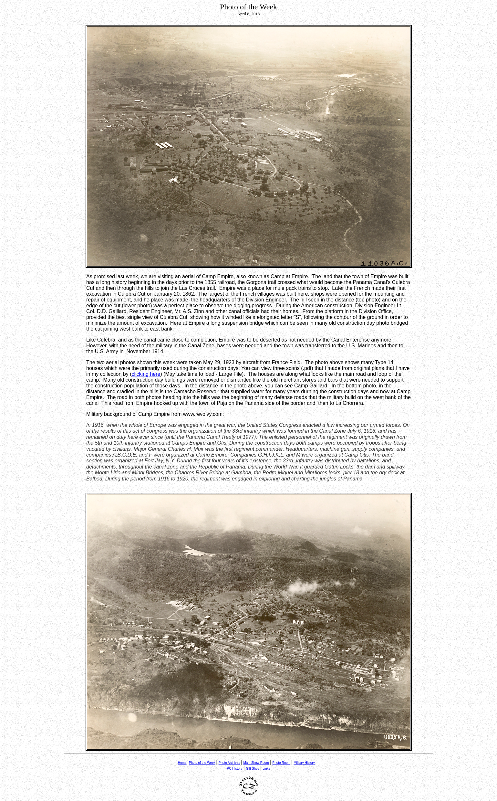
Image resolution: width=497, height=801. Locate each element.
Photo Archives (229, 762)
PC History (234, 768)
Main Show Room (256, 762)
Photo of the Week (202, 762)
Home (182, 762)
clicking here (146, 374)
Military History (304, 762)
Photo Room (282, 762)
